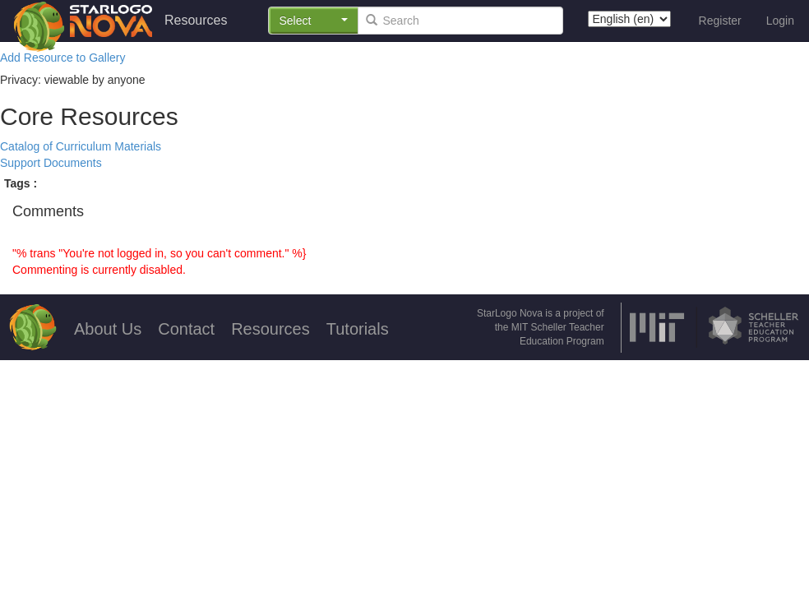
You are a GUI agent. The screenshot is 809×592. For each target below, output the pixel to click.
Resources (195, 20)
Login (780, 20)
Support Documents (51, 162)
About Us (107, 329)
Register (720, 20)
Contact (186, 329)
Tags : (20, 183)
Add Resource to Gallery (63, 57)
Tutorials (357, 329)
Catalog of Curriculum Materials (80, 146)
